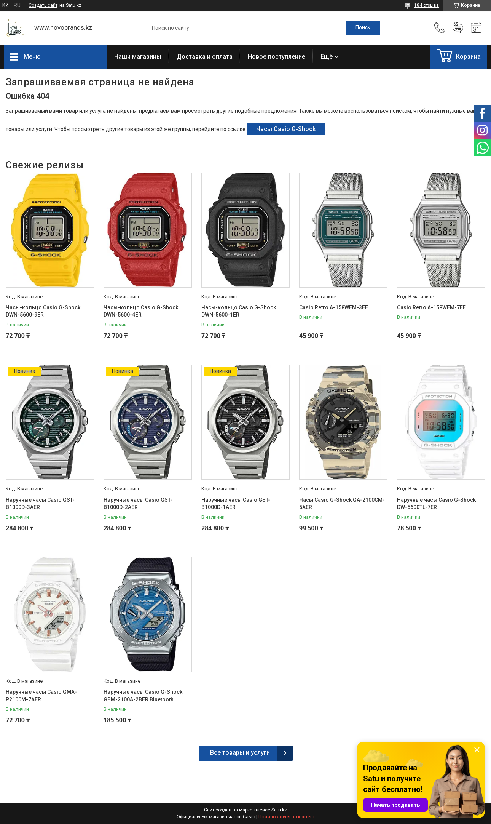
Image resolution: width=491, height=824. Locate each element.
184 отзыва (426, 5)
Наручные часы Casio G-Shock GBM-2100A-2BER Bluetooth (143, 695)
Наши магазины (137, 56)
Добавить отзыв (458, 27)
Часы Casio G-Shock (286, 129)
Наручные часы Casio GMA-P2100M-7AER (41, 695)
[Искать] (363, 28)
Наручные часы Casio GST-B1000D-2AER (138, 503)
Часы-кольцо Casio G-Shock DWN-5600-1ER (238, 311)
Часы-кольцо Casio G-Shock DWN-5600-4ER (141, 311)
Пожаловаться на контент (286, 816)
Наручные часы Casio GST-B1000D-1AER (235, 503)
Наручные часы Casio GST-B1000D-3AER (40, 503)
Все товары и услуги (240, 752)
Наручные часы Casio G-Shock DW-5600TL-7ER (436, 503)
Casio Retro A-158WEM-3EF (333, 307)
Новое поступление (276, 56)
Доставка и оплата (205, 56)
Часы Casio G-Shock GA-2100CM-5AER (342, 503)
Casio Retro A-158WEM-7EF (431, 307)
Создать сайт (43, 5)
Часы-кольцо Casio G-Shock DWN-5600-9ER (43, 311)
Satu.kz (279, 810)
